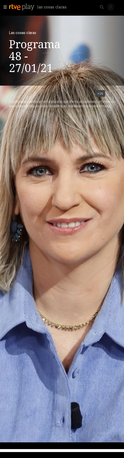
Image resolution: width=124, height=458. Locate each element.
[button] (4, 7)
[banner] (39, 7)
